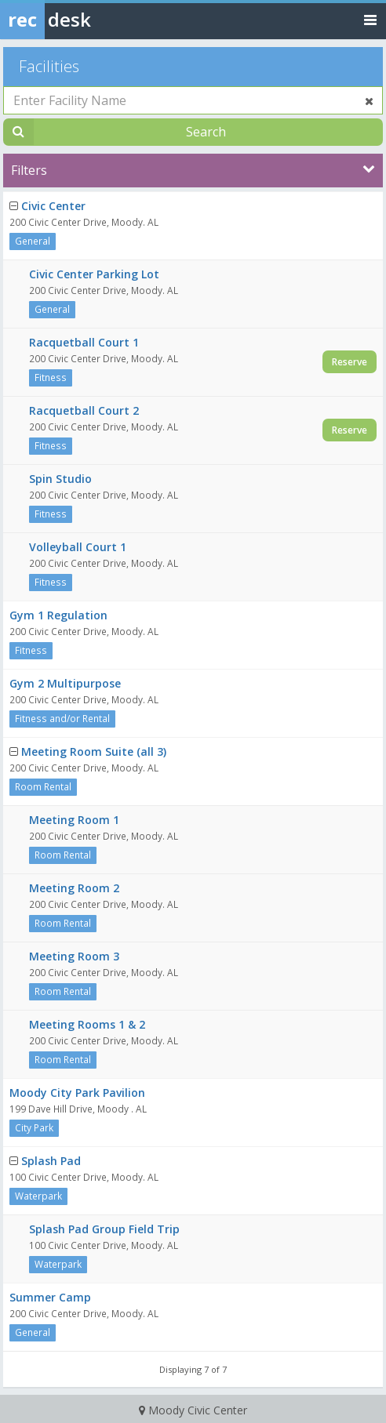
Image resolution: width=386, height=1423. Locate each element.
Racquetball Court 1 (84, 342)
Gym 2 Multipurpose (65, 683)
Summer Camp (50, 1297)
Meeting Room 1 (74, 819)
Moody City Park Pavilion (77, 1092)
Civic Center (53, 205)
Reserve (349, 361)
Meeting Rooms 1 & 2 (87, 1024)
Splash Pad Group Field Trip (104, 1229)
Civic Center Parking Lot (94, 274)
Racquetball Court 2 (84, 410)
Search (206, 131)
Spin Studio (60, 478)
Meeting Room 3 (74, 956)
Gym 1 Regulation (58, 615)
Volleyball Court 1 (77, 546)
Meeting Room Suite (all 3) (93, 751)
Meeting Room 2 (74, 887)
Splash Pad (51, 1160)
